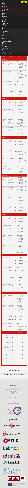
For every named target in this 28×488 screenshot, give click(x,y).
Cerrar (24, 2)
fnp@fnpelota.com (14, 393)
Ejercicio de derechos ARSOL (13, 403)
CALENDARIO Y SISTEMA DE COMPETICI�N (14, 374)
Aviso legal (13, 402)
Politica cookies (13, 399)
